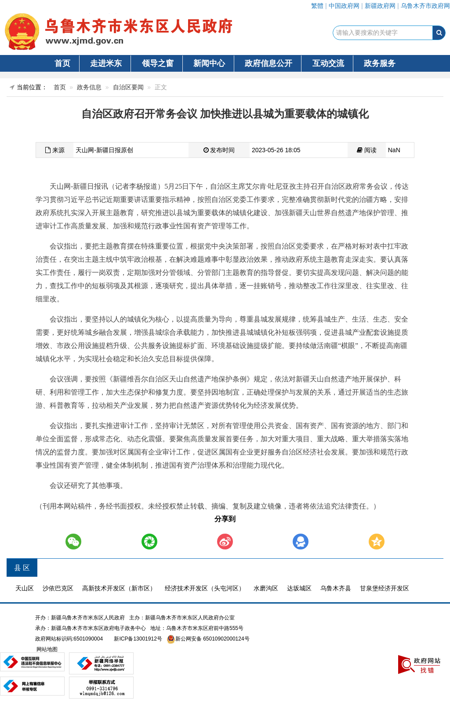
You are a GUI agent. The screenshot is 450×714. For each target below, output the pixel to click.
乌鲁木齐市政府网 (425, 5)
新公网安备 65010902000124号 (212, 639)
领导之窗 (158, 63)
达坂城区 (299, 588)
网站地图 (46, 649)
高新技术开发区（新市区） (119, 588)
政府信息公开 (268, 63)
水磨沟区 (266, 588)
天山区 (24, 588)
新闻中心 (209, 63)
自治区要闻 (128, 87)
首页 (62, 63)
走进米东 (106, 63)
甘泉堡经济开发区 (384, 588)
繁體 (317, 5)
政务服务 (380, 63)
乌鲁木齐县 (335, 588)
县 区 (22, 567)
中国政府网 (344, 5)
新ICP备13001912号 (138, 639)
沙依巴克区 (58, 588)
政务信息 (89, 87)
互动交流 (328, 63)
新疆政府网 (380, 5)
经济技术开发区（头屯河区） (205, 588)
